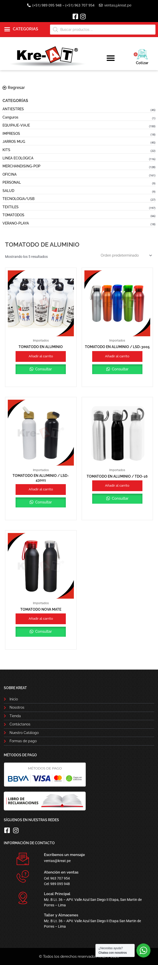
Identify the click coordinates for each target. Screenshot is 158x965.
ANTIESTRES (13, 109)
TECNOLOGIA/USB (18, 199)
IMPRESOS (11, 134)
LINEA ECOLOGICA (18, 158)
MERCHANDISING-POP (21, 166)
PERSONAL (12, 182)
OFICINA (10, 174)
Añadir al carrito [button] (41, 356)
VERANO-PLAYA (16, 223)
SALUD (8, 191)
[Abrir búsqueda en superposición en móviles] (102, 30)
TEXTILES (11, 207)
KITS (6, 150)
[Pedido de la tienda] (126, 255)
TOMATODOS (13, 215)
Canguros (10, 117)
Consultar (43, 369)
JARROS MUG (14, 142)
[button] (21, 29)
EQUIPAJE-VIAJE (16, 125)
